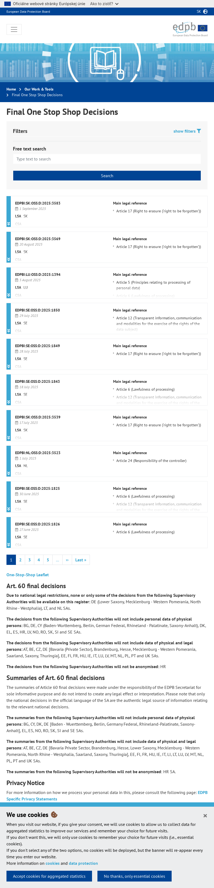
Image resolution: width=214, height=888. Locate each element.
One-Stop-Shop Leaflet (27, 574)
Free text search (29, 149)
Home (11, 89)
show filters (187, 131)
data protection (83, 863)
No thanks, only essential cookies (134, 876)
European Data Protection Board (28, 11)
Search (107, 175)
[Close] (205, 815)
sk (199, 11)
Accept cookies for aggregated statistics (49, 876)
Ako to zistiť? (104, 3)
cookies (53, 863)
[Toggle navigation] (14, 29)
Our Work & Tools (39, 89)
